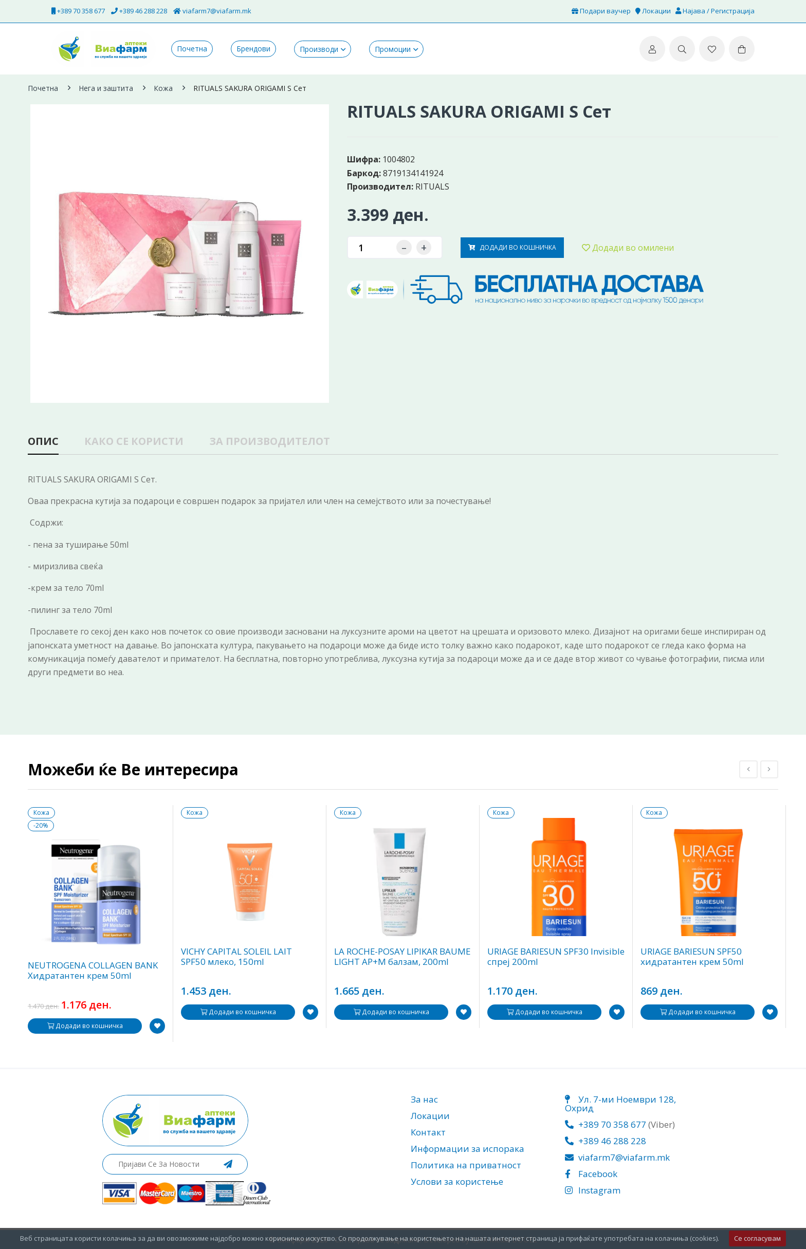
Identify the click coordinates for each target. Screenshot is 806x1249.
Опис (43, 442)
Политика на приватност (466, 1165)
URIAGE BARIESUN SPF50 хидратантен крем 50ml (692, 957)
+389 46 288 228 (139, 10)
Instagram (592, 1190)
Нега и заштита (106, 88)
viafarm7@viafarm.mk (212, 10)
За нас (424, 1099)
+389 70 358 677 (78, 10)
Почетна (192, 48)
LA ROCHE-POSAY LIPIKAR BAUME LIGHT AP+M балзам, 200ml (402, 957)
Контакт (428, 1132)
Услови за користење (457, 1181)
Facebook (591, 1173)
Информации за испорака (467, 1148)
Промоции (393, 49)
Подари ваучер (601, 10)
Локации (653, 10)
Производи (319, 49)
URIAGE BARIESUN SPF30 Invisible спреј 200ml (538, 957)
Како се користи (135, 442)
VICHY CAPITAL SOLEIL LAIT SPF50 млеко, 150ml (236, 957)
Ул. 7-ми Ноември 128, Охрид (620, 1103)
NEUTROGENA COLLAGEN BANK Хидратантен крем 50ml (93, 970)
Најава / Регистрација (715, 10)
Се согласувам (757, 1238)
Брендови (253, 48)
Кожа (163, 88)
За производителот (272, 442)
